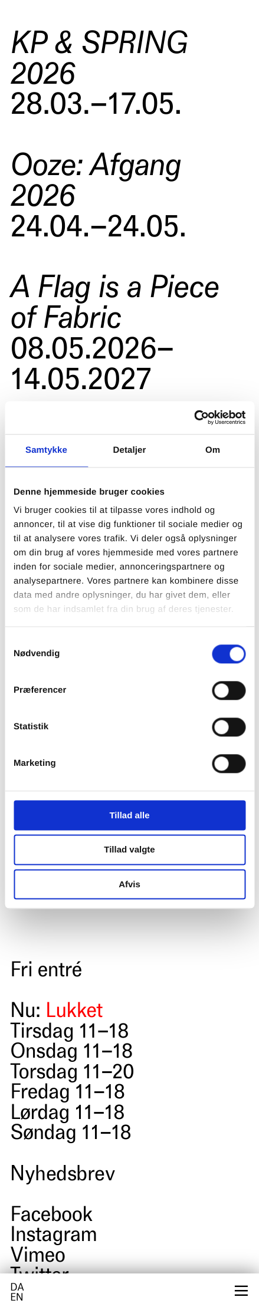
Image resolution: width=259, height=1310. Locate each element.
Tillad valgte (129, 850)
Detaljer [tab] (129, 450)
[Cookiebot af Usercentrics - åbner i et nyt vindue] (193, 417)
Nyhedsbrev (62, 1176)
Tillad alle (129, 815)
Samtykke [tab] (46, 450)
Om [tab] (212, 450)
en (16, 1298)
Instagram (53, 1236)
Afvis (129, 884)
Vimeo (37, 1257)
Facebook (51, 1216)
